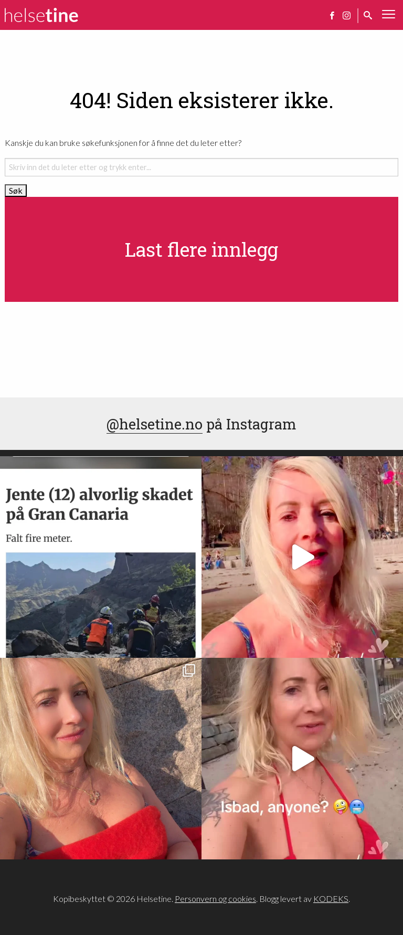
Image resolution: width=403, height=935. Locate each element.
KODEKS (330, 899)
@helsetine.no (155, 423)
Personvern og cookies (215, 899)
